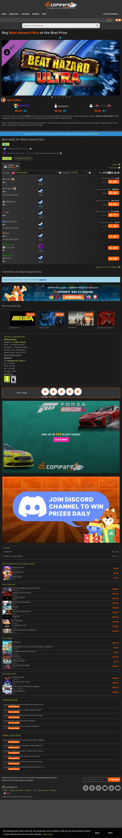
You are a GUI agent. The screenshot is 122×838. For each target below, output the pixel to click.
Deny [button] (97, 833)
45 (4, 215)
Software (25, 14)
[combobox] (34, 173)
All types (7, 158)
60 (4, 182)
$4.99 (114, 259)
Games (3, 14)
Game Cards (14, 14)
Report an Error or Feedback (108, 267)
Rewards (35, 14)
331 (5, 191)
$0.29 (114, 182)
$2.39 (114, 248)
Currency (65, 173)
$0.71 (114, 215)
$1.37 (114, 237)
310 (5, 236)
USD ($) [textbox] (74, 172)
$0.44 (114, 193)
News (44, 14)
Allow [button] (110, 833)
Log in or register (110, 14)
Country (6, 173)
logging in (43, 280)
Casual (22, 342)
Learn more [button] (47, 834)
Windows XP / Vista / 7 (16, 361)
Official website (10, 339)
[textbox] (19, 173)
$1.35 (114, 226)
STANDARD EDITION (23, 158)
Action (16, 342)
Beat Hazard (94, 134)
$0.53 (114, 204)
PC (6, 144)
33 (4, 204)
